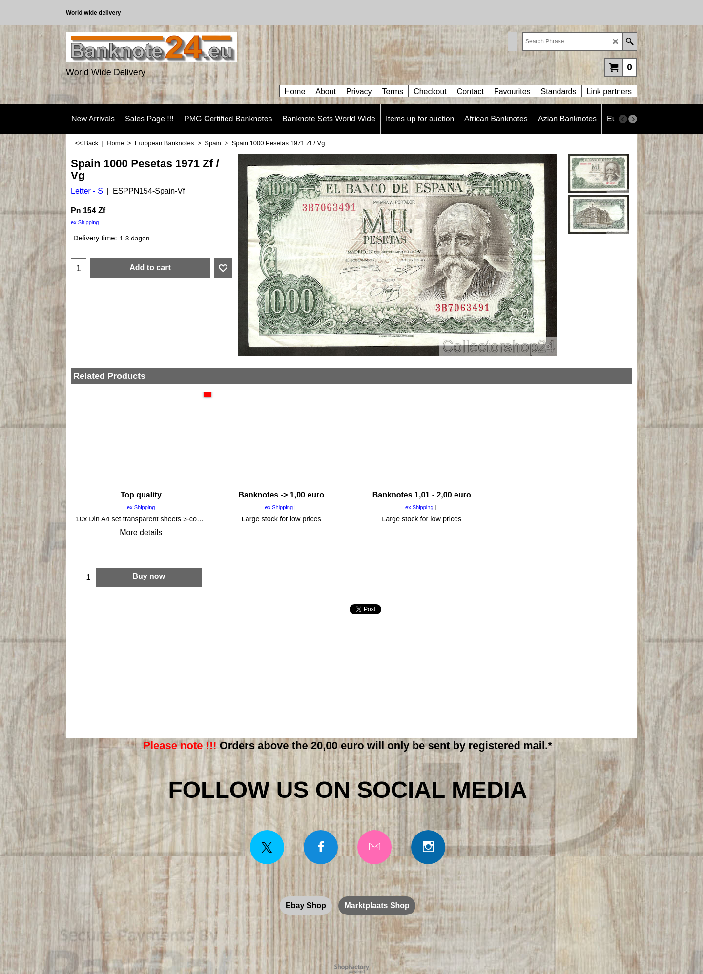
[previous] (623, 119)
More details (141, 532)
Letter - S (87, 191)
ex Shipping (85, 222)
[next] (632, 119)
